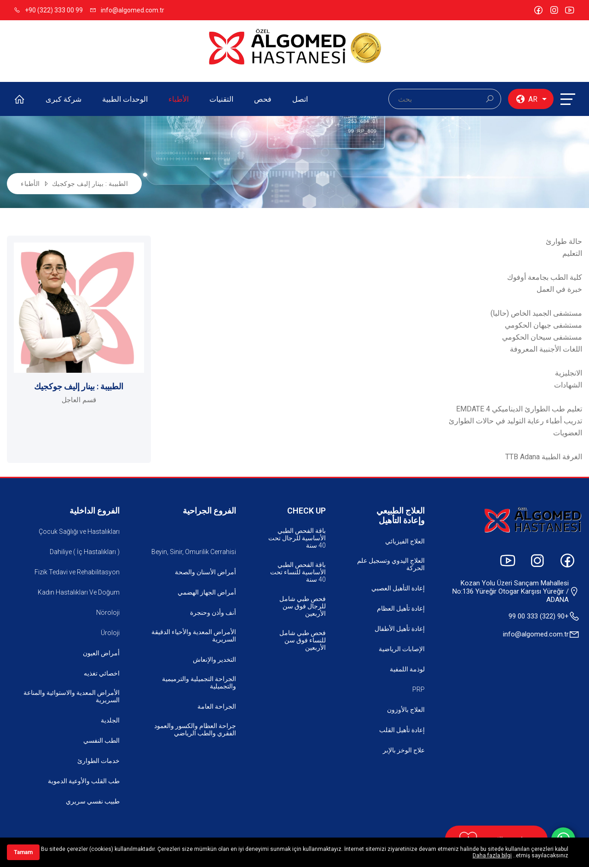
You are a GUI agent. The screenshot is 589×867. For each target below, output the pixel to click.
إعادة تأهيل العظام (401, 608)
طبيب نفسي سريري (93, 801)
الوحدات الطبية (125, 99)
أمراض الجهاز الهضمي (207, 592)
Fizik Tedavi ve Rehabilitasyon (77, 572)
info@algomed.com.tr (127, 10)
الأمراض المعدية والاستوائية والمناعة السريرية (71, 696)
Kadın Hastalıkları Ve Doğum (79, 592)
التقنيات (221, 99)
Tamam (23, 852)
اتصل (300, 99)
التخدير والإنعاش (214, 659)
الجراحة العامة (216, 706)
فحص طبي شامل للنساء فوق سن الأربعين (302, 640)
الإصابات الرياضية (402, 649)
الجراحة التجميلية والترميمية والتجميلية (199, 682)
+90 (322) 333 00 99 (48, 10)
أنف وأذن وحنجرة (213, 612)
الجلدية (110, 720)
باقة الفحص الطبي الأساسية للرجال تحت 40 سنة (297, 538)
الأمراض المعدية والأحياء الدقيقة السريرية (193, 635)
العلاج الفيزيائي (405, 541)
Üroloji (110, 632)
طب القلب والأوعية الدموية (84, 781)
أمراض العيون (101, 653)
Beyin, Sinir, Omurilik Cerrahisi (193, 551)
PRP (418, 689)
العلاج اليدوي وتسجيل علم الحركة (391, 564)
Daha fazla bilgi (492, 855)
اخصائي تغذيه (102, 673)
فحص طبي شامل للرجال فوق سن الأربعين (302, 606)
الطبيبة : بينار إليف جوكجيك (90, 183)
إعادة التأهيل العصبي (398, 588)
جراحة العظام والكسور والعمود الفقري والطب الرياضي (195, 729)
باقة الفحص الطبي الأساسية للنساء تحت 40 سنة (298, 572)
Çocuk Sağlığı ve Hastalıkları (79, 531)
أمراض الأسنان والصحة (205, 572)
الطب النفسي (101, 740)
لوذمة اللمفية (407, 669)
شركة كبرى (63, 99)
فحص (262, 99)
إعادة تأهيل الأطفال (400, 628)
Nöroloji (108, 612)
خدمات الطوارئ (98, 760)
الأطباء (178, 99)
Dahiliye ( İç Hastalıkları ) (85, 551)
